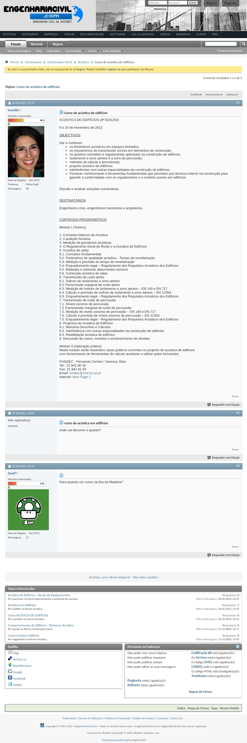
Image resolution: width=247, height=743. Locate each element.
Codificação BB (202, 653)
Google (17, 672)
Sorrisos (201, 657)
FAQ (39, 50)
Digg (16, 653)
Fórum (69, 34)
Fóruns (92, 50)
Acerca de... (177, 718)
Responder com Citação (224, 404)
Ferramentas (213, 94)
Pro (215, 34)
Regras (211, 3)
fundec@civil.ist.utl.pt (85, 373)
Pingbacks (134, 680)
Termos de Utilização (90, 718)
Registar (230, 3)
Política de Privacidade (117, 718)
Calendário (53, 50)
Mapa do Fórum (198, 708)
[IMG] (208, 662)
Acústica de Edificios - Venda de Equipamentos (39, 595)
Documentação (92, 34)
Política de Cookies (143, 718)
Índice (181, 708)
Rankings (183, 34)
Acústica (83, 62)
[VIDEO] (197, 667)
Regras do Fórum (200, 692)
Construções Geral (59, 62)
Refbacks (134, 685)
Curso (201, 34)
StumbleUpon (22, 666)
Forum (15, 44)
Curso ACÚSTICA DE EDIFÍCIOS (28, 615)
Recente (37, 44)
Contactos (162, 718)
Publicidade (69, 718)
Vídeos (165, 34)
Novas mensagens (19, 50)
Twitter (17, 685)
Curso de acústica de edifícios (38, 87)
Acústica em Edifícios (22, 605)
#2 (238, 413)
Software (118, 34)
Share (235, 396)
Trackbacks (199, 676)
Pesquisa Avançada (229, 50)
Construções (33, 62)
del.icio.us (19, 659)
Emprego (51, 34)
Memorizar (158, 9)
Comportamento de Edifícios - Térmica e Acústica (41, 625)
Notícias (9, 34)
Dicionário (30, 34)
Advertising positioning (115, 740)
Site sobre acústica (145, 577)
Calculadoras (142, 34)
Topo (214, 708)
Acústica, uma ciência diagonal (109, 577)
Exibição (231, 94)
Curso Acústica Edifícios (23, 635)
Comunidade (73, 50)
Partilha (195, 94)
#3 (238, 466)
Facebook (19, 678)
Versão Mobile (229, 708)
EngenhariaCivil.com (86, 726)
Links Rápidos (112, 50)
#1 (238, 102)
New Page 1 (81, 377)
